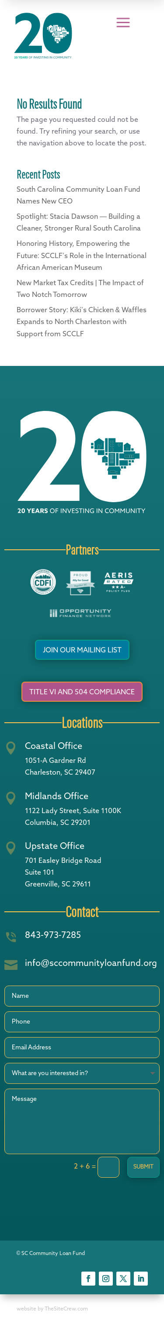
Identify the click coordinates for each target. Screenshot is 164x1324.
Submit (143, 1167)
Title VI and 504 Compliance (82, 692)
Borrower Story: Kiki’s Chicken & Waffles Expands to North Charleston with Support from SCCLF (82, 322)
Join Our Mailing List (82, 650)
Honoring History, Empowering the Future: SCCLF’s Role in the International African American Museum (82, 256)
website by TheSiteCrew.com (52, 1309)
